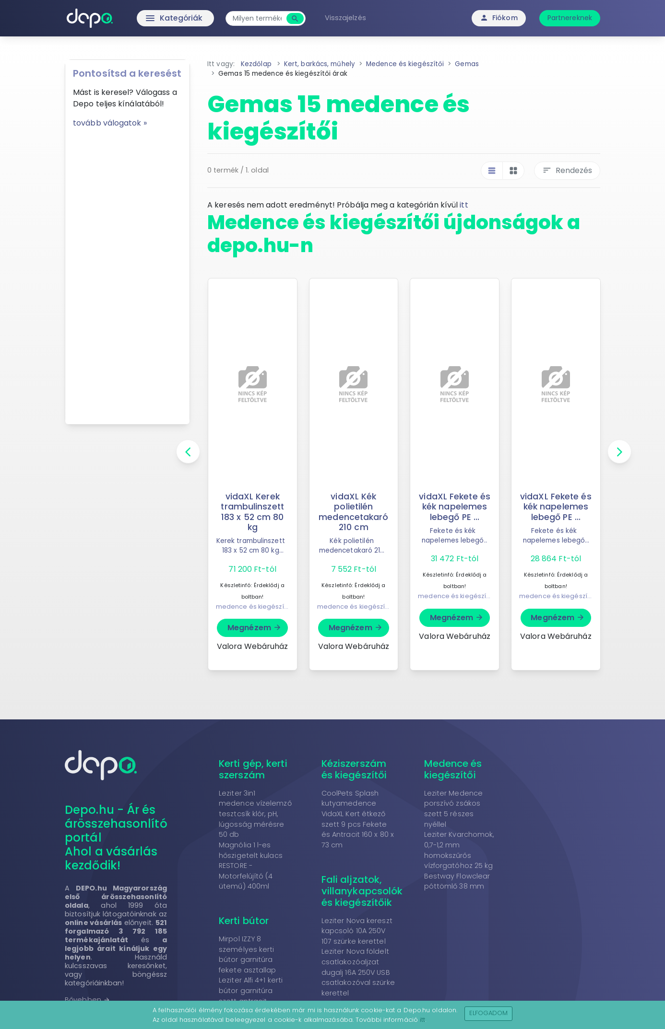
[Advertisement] (127, 272)
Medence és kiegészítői (453, 769)
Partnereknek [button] (569, 18)
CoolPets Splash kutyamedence (350, 798)
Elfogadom (488, 1012)
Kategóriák (155, 18)
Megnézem (254, 627)
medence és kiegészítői (253, 606)
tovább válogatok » (110, 122)
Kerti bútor (244, 920)
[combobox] (258, 18)
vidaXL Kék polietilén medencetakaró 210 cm (354, 511)
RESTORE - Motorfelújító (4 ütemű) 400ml (246, 876)
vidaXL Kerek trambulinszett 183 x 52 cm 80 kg (252, 511)
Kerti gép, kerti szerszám (253, 769)
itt (464, 204)
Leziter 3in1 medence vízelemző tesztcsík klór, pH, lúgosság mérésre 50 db (255, 813)
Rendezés (567, 170)
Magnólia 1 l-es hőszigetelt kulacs (251, 850)
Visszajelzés (347, 18)
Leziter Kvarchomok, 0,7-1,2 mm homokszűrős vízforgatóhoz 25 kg (459, 850)
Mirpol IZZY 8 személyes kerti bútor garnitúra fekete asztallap (247, 954)
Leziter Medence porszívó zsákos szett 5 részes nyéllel (453, 808)
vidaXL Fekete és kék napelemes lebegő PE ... (455, 506)
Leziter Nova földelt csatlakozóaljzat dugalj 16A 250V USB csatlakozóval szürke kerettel (358, 972)
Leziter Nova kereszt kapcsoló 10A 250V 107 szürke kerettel (356, 931)
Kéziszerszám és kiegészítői (354, 769)
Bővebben (87, 1000)
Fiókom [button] (499, 18)
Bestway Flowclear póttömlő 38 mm (457, 881)
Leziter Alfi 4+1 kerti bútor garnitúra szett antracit (251, 990)
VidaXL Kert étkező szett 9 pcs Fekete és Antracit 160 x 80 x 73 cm (357, 829)
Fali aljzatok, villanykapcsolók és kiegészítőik (362, 891)
